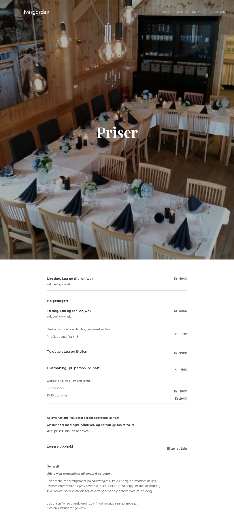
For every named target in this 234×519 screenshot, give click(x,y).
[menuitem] (167, 11)
